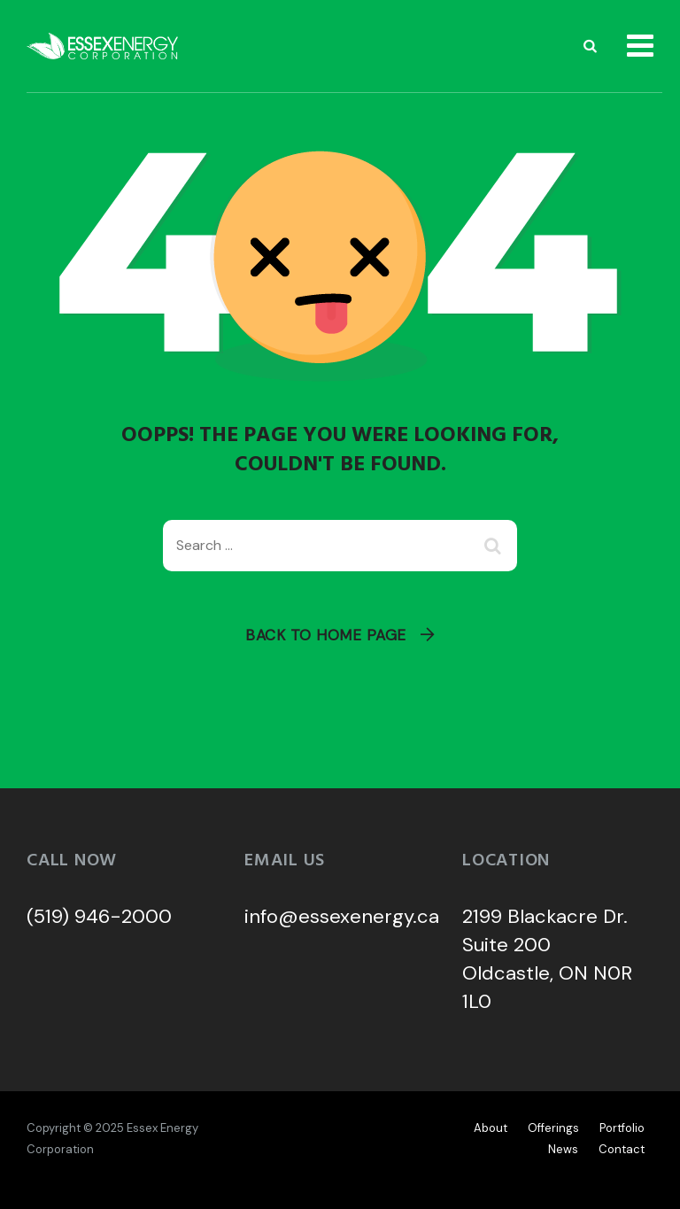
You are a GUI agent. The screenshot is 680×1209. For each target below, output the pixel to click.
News (563, 1149)
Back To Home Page (325, 635)
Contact (622, 1149)
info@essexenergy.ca (341, 916)
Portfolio (622, 1127)
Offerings (553, 1127)
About (490, 1127)
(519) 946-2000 (99, 916)
